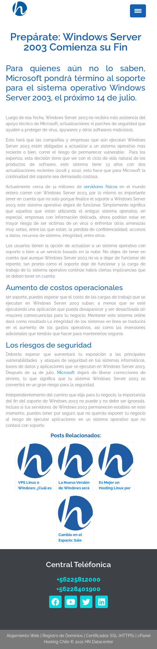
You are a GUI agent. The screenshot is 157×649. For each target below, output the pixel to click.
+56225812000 (79, 579)
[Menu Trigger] (138, 10)
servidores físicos (100, 186)
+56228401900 (78, 589)
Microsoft (66, 372)
